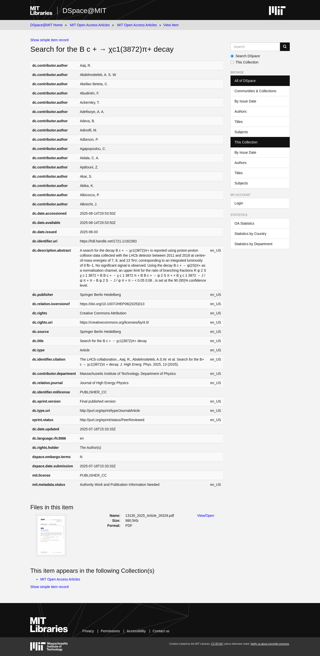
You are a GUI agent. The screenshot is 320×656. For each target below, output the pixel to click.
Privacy (88, 631)
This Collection (244, 62)
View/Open (205, 516)
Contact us (161, 631)
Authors (240, 111)
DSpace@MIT (84, 10)
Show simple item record (49, 40)
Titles (238, 122)
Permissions (110, 631)
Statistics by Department (253, 244)
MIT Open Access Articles (90, 25)
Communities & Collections (255, 91)
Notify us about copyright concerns (270, 644)
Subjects (241, 132)
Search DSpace (245, 56)
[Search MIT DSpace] (255, 46)
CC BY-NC (217, 644)
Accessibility (136, 631)
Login (238, 203)
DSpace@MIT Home (46, 25)
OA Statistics (244, 223)
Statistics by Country (250, 234)
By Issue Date (245, 101)
